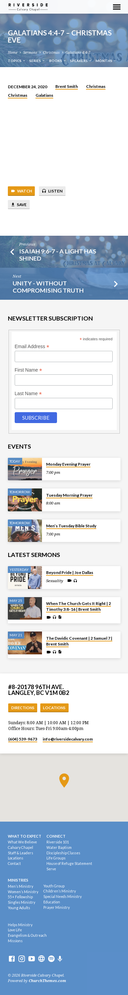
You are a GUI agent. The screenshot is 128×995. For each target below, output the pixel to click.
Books (58, 61)
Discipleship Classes (63, 853)
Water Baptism (59, 847)
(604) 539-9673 (22, 739)
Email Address (32, 346)
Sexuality (54, 580)
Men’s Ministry (20, 886)
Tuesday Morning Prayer (69, 495)
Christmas (51, 53)
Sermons (30, 53)
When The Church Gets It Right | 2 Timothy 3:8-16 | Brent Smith (78, 606)
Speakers (81, 61)
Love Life (15, 930)
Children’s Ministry (59, 891)
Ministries (18, 880)
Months (106, 61)
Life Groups (56, 858)
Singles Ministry (21, 902)
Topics (17, 61)
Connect (56, 836)
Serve (51, 869)
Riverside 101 (57, 842)
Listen (52, 191)
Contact (14, 863)
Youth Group (54, 886)
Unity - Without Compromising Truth (48, 286)
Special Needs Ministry (62, 897)
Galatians (44, 95)
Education (51, 902)
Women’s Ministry (23, 892)
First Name (28, 370)
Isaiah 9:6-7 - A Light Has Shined (57, 254)
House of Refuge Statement (69, 863)
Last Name (28, 393)
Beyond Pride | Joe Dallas (69, 572)
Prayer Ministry (56, 907)
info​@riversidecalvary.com (68, 739)
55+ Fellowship (20, 897)
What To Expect (24, 836)
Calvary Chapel (20, 847)
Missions (15, 941)
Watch (21, 191)
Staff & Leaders (20, 853)
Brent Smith (66, 86)
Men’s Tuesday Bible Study (71, 525)
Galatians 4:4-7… (80, 53)
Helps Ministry (20, 925)
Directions (22, 707)
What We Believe (22, 842)
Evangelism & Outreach (27, 935)
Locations (54, 707)
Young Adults (19, 908)
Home (12, 53)
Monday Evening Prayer (68, 464)
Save (19, 204)
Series (37, 61)
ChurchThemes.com (47, 981)
